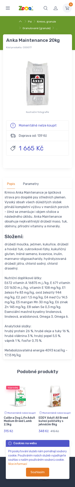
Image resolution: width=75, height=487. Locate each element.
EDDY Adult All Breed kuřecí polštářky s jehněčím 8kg (53, 421)
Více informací (17, 464)
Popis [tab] (11, 184)
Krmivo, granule (46, 21)
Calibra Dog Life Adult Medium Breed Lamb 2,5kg (19, 421)
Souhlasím (38, 472)
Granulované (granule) (37, 28)
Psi (30, 21)
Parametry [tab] (31, 184)
